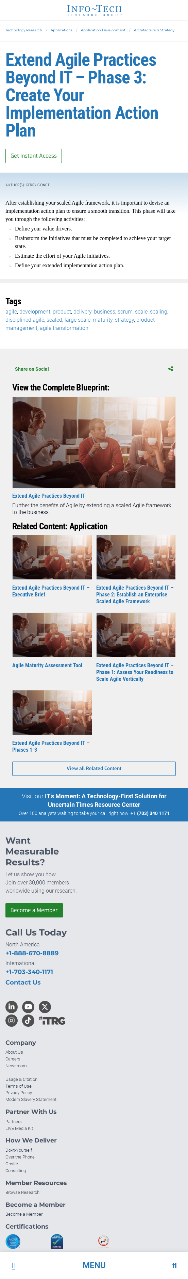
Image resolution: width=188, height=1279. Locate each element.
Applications (61, 30)
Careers (12, 1058)
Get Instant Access (34, 155)
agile (11, 311)
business (104, 311)
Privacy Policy (18, 1092)
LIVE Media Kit (19, 1128)
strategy (124, 320)
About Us (14, 1052)
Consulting (15, 1170)
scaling (158, 311)
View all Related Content (94, 768)
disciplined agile (24, 320)
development (34, 311)
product (62, 311)
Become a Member (34, 910)
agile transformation (64, 328)
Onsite (11, 1163)
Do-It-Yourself (18, 1150)
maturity (103, 320)
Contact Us (23, 982)
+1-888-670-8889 (31, 953)
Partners (13, 1121)
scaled (54, 320)
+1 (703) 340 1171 (150, 813)
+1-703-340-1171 (29, 972)
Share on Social (94, 369)
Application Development (103, 30)
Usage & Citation (21, 1079)
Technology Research (23, 30)
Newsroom (16, 1065)
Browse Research (22, 1192)
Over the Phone (20, 1157)
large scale (77, 320)
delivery (82, 311)
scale (141, 311)
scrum (125, 311)
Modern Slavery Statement (30, 1099)
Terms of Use (18, 1086)
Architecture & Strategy (154, 30)
